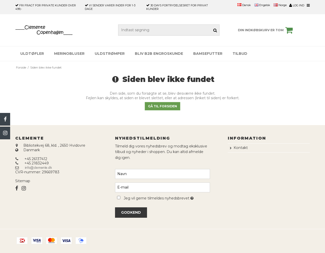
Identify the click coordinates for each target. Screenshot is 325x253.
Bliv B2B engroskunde (159, 53)
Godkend (131, 212)
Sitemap (22, 181)
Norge (280, 5)
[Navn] (162, 173)
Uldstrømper (110, 53)
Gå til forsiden (162, 106)
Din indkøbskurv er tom (266, 30)
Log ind (296, 5)
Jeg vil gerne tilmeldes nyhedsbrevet (167, 197)
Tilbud (240, 53)
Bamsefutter (207, 53)
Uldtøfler (32, 53)
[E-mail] (162, 187)
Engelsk (262, 5)
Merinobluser (69, 53)
